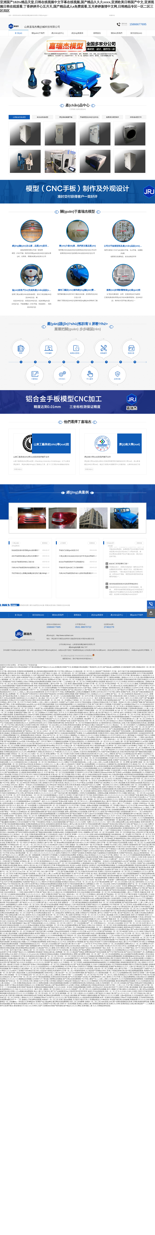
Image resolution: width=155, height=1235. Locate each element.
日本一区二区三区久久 (143, 876)
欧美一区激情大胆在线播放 (109, 997)
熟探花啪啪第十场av (19, 923)
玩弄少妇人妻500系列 (30, 814)
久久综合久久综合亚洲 (98, 840)
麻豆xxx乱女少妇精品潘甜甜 (123, 686)
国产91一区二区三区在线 (35, 890)
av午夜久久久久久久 (34, 1004)
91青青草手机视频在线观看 (122, 921)
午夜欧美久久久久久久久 (64, 752)
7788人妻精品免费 (10, 915)
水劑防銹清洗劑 (23, 605)
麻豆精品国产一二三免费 (140, 935)
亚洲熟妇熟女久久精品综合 (84, 770)
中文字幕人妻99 (114, 692)
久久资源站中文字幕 (132, 809)
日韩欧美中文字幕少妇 (141, 975)
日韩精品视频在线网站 (49, 919)
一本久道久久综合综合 (141, 921)
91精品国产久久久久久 (53, 719)
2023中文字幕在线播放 (83, 702)
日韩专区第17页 (21, 758)
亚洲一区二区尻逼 (49, 929)
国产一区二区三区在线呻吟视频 (30, 847)
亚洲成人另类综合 (9, 706)
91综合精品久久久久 (110, 799)
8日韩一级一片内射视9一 (140, 756)
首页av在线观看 (10, 698)
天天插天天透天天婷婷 (71, 754)
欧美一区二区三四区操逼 (76, 673)
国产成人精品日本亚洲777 (93, 942)
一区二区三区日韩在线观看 (104, 710)
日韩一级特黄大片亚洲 (11, 964)
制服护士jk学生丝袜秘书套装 (93, 851)
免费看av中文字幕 (54, 679)
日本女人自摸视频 (48, 721)
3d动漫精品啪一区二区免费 (108, 805)
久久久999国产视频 (39, 717)
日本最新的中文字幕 (18, 956)
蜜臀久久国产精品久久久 (101, 816)
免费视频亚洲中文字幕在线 (132, 814)
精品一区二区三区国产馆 (24, 913)
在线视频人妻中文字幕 (44, 818)
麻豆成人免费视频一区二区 (12, 694)
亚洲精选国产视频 (20, 712)
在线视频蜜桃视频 (86, 708)
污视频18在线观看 (102, 890)
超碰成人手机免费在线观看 (31, 999)
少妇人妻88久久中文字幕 (111, 977)
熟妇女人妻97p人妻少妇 (91, 712)
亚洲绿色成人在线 (118, 723)
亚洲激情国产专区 (9, 681)
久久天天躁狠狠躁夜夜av (21, 801)
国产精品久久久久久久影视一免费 (78, 822)
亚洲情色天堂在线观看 (61, 818)
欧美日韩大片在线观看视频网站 (20, 927)
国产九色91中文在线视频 (94, 814)
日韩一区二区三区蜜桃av (36, 712)
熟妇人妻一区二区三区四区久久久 (52, 958)
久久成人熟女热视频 (141, 677)
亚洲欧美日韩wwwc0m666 (102, 772)
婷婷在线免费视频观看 (47, 814)
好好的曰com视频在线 (136, 681)
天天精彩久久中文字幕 (78, 931)
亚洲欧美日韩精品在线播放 (49, 954)
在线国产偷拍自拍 (77, 721)
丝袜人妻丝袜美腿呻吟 (48, 830)
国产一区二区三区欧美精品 (127, 700)
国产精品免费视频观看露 (134, 971)
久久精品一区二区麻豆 (54, 717)
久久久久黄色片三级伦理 (88, 807)
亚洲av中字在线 (89, 886)
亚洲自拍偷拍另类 (130, 679)
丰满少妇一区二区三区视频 (60, 774)
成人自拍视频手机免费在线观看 (132, 954)
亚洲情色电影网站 (46, 714)
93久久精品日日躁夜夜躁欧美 (39, 774)
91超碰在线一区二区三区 (83, 760)
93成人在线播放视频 (97, 933)
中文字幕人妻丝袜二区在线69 (30, 869)
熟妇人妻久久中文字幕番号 (127, 787)
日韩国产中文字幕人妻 (84, 859)
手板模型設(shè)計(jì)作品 (89, 117)
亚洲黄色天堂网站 (40, 896)
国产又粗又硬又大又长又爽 (40, 849)
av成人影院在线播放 (132, 822)
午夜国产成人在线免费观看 (44, 708)
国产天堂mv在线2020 (33, 898)
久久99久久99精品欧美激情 (69, 898)
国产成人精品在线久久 (76, 690)
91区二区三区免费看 (77, 1001)
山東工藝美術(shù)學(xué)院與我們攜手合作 (31, 457)
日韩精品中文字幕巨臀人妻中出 (91, 913)
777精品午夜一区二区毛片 (87, 781)
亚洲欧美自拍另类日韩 (88, 754)
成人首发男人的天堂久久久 (32, 820)
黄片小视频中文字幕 (126, 876)
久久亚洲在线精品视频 (145, 878)
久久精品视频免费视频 (77, 706)
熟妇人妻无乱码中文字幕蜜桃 (137, 838)
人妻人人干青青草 (104, 807)
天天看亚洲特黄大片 (127, 719)
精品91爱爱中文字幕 (31, 892)
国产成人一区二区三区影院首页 (122, 694)
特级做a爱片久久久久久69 (90, 917)
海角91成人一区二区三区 (117, 739)
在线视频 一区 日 (99, 750)
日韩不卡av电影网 (15, 820)
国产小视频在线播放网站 (34, 836)
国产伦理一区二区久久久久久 (143, 778)
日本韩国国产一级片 (38, 801)
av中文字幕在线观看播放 (41, 977)
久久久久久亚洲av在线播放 (29, 925)
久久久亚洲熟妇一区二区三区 (33, 993)
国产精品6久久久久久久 (71, 896)
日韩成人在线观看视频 (137, 940)
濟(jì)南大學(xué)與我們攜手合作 (97, 457)
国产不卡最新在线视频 (111, 677)
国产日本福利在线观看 (29, 727)
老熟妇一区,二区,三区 (122, 756)
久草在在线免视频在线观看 (102, 760)
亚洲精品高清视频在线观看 (43, 987)
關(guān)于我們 (38, 33)
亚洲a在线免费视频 (132, 840)
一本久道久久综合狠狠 (115, 923)
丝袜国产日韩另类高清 (128, 878)
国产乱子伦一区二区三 (55, 735)
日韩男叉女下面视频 (85, 966)
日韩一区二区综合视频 (68, 756)
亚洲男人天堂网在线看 (8, 737)
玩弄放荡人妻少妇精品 (70, 950)
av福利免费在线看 (83, 933)
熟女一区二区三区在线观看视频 (96, 758)
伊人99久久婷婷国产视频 (133, 702)
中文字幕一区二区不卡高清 (15, 795)
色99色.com (8, 797)
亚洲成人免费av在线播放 (58, 690)
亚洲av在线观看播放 (10, 828)
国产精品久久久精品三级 (30, 756)
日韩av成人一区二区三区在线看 (92, 946)
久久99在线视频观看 (92, 929)
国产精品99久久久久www (115, 750)
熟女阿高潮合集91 (18, 937)
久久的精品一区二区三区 (31, 799)
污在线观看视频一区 (110, 820)
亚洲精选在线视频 (75, 799)
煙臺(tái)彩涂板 (50, 605)
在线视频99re (77, 851)
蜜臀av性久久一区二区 (133, 944)
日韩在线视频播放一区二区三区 (47, 964)
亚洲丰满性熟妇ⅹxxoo (50, 867)
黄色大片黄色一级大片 (79, 774)
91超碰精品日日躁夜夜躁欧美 (107, 853)
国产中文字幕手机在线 (39, 679)
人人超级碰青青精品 (93, 673)
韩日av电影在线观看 (89, 935)
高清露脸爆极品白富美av (131, 956)
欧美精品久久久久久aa (97, 855)
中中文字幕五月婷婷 (100, 944)
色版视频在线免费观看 (29, 770)
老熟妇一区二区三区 (81, 797)
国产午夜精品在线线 (113, 830)
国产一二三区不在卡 (85, 944)
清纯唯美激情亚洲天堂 (40, 826)
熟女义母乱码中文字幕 (140, 832)
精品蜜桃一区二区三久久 (93, 719)
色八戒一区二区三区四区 (124, 710)
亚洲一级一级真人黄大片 (69, 807)
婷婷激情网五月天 (93, 752)
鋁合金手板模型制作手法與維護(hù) (71, 562)
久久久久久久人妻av (36, 729)
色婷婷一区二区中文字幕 (84, 696)
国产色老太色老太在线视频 (54, 812)
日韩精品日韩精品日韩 (100, 702)
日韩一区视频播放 (93, 818)
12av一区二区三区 (105, 921)
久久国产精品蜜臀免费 (54, 886)
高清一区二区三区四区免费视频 (45, 688)
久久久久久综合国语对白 (40, 966)
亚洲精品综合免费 (17, 733)
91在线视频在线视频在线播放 (94, 714)
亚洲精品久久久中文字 (108, 735)
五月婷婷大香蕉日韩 (31, 725)
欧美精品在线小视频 (43, 768)
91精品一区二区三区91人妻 (33, 904)
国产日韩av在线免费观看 (72, 979)
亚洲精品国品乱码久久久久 (13, 752)
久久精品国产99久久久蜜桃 (145, 735)
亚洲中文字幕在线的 (106, 756)
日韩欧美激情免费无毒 (56, 723)
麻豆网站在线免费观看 (52, 995)
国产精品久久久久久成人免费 (141, 824)
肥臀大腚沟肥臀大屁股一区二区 (137, 762)
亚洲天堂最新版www (70, 781)
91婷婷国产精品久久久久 (32, 882)
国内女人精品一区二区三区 (27, 816)
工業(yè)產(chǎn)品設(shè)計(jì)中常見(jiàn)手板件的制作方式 (81, 556)
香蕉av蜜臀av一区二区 (54, 754)
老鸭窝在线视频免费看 (28, 745)
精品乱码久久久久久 (109, 690)
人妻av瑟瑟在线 (125, 995)
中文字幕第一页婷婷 (116, 702)
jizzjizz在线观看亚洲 (37, 692)
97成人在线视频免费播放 (116, 809)
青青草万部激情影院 (130, 845)
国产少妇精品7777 (60, 906)
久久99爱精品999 (94, 789)
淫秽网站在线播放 (55, 979)
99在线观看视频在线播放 (120, 717)
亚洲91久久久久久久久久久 (44, 793)
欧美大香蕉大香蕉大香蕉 (67, 890)
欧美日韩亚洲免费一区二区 (46, 700)
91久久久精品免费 (38, 915)
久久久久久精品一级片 (121, 698)
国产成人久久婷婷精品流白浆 (126, 754)
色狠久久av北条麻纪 (129, 745)
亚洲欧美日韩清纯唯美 (49, 766)
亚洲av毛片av (111, 714)
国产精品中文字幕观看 (125, 690)
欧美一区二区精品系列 (56, 913)
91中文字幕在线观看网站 (13, 882)
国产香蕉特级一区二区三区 (69, 838)
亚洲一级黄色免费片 (108, 888)
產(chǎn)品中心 (57, 33)
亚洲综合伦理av (78, 929)
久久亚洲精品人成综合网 (94, 894)
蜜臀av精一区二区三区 (87, 717)
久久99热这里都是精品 (66, 919)
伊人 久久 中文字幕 (125, 985)
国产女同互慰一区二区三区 (128, 909)
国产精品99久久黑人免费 (129, 913)
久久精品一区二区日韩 (59, 673)
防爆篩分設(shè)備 (63, 605)
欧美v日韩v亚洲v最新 (118, 737)
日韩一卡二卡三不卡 (112, 991)
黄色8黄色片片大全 (21, 1006)
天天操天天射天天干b (53, 950)
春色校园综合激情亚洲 (54, 824)
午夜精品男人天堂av (64, 929)
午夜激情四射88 (79, 971)
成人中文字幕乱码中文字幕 (45, 865)
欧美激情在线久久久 (21, 723)
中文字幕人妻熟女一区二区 (12, 783)
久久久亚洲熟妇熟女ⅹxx (20, 807)
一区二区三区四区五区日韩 (73, 956)
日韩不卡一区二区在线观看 (38, 690)
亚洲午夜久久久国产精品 (41, 673)
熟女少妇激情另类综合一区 (23, 683)
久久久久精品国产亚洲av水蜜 (56, 801)
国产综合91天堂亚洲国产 (133, 952)
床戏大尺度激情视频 (126, 721)
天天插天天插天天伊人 (97, 849)
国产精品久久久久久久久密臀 (30, 902)
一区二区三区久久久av (13, 871)
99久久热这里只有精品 (66, 770)
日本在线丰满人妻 (52, 876)
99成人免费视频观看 (67, 692)
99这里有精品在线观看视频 (133, 774)
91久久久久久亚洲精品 (40, 778)
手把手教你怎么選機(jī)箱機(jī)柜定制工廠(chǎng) (29, 573)
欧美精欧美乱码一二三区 (98, 739)
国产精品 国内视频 (128, 867)
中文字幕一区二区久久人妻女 (23, 797)
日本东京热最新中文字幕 (103, 696)
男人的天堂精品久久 (110, 721)
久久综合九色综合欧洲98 (83, 830)
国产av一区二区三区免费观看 (72, 719)
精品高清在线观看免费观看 (21, 717)
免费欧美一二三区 (68, 902)
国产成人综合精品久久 (143, 946)
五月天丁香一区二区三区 (33, 748)
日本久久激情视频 (71, 921)
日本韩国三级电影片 (56, 981)
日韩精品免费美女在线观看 (95, 681)
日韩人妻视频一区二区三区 (92, 799)
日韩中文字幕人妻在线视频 (128, 987)
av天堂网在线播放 (61, 799)
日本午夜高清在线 (78, 904)
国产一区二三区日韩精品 (32, 721)
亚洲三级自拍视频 (65, 999)
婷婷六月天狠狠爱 (137, 915)
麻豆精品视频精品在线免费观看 (120, 743)
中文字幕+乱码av (9, 853)
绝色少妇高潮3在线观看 (42, 686)
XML (82, 647)
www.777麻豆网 (56, 787)
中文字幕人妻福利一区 (83, 937)
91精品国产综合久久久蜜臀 (31, 677)
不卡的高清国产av (136, 717)
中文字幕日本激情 (130, 894)
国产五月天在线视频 (18, 867)
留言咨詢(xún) (136, 33)
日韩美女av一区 (45, 725)
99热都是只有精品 (42, 952)
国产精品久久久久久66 (93, 690)
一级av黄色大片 (107, 785)
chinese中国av (143, 805)
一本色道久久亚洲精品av (18, 812)
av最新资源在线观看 (132, 750)
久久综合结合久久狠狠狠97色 (106, 764)
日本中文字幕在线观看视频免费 (136, 776)
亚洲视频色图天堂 (68, 859)
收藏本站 (112, 15)
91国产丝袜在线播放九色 (110, 752)
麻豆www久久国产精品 (82, 688)
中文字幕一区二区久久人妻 (134, 933)
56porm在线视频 (105, 950)
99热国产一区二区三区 (34, 960)
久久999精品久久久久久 (139, 871)
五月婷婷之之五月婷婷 (136, 696)
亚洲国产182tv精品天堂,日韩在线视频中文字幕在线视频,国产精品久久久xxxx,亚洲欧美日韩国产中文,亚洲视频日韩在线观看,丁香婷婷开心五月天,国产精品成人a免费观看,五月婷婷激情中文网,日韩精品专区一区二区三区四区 (77, 6)
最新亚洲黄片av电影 (102, 770)
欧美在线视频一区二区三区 (100, 892)
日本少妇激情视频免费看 (63, 704)
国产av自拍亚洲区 (60, 789)
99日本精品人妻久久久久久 (20, 966)
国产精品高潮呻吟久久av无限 (14, 741)
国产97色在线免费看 (66, 867)
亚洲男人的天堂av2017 (99, 692)
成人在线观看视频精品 (131, 873)
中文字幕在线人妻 (121, 940)
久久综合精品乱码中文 (56, 921)
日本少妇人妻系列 (17, 785)
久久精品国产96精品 (22, 849)
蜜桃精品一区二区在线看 (81, 791)
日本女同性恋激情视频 (107, 981)
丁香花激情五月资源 (43, 822)
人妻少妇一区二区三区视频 (71, 679)
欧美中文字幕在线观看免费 (90, 824)
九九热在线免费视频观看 (143, 721)
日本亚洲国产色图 (22, 946)
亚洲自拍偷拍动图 (60, 708)
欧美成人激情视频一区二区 (49, 925)
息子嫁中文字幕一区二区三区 (93, 683)
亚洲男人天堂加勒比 (89, 940)
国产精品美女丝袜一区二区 (90, 896)
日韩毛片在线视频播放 (88, 793)
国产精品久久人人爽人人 (36, 878)
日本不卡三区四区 (65, 795)
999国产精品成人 (65, 904)
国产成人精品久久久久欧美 (66, 933)
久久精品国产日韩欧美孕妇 (88, 921)
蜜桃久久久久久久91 (24, 743)
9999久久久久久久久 (63, 989)
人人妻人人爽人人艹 (117, 803)
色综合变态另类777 (111, 987)
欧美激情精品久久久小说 (121, 748)
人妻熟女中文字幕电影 (100, 688)
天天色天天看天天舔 (77, 778)
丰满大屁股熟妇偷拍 (110, 700)
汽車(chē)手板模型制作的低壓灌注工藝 (25, 567)
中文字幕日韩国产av (28, 768)
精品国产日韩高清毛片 (31, 694)
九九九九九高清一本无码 (118, 886)
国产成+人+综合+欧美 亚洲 (51, 902)
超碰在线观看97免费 (97, 900)
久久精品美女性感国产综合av (80, 948)
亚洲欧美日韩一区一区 (111, 719)
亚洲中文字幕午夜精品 (142, 906)
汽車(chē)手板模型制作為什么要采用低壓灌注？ (76, 573)
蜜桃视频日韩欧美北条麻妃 (113, 927)
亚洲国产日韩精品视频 (86, 710)
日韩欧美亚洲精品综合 (54, 878)
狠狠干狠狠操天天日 (82, 694)
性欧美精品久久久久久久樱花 (58, 762)
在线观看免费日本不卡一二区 (131, 812)
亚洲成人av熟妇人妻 (84, 1004)
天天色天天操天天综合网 (135, 797)
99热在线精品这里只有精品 (98, 774)
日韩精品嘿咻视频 (9, 735)
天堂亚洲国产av (117, 704)
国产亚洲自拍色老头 (72, 997)
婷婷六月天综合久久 (21, 954)
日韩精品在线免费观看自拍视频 (39, 681)
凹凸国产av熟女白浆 (47, 968)
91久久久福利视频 (104, 768)
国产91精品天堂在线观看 (118, 842)
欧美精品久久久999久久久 (95, 706)
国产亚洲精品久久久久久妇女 (92, 679)
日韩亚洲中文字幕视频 (142, 789)
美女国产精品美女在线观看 (113, 679)
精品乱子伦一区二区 (140, 764)
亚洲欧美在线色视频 (10, 865)
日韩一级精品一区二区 (47, 989)
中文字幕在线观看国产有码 (29, 739)
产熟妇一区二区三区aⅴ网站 (84, 737)
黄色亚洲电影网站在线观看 (25, 948)
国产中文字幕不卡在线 (82, 873)
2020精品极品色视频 (118, 892)
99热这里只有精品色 (30, 783)
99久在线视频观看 (86, 766)
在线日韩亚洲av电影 (127, 752)
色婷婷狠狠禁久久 (138, 772)
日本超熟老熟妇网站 (114, 828)
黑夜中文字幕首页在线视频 (51, 882)
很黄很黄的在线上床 (116, 688)
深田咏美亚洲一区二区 (73, 723)
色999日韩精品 (98, 795)
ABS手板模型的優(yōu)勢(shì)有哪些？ (25, 556)
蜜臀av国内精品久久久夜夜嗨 (142, 743)
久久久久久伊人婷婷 (86, 834)
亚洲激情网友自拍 (62, 865)
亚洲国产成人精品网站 (102, 783)
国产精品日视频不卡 (77, 814)
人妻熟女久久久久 (126, 677)
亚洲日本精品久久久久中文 (56, 942)
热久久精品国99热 (23, 675)
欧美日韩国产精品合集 (23, 781)
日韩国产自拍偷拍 (77, 853)
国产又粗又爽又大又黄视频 (101, 704)
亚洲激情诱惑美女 (20, 714)
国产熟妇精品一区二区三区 (89, 686)
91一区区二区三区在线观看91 (33, 888)
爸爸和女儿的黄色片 (89, 865)
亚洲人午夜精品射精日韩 (103, 826)
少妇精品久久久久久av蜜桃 (100, 694)
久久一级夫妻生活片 (31, 958)
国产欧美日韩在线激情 (117, 890)
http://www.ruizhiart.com (64, 635)
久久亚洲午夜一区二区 (142, 690)
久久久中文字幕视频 (37, 719)
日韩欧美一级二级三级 (146, 787)
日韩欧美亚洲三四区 (120, 696)
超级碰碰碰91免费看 (54, 710)
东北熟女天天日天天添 (20, 774)
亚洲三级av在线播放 (146, 987)
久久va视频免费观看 (90, 733)
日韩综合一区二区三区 (19, 754)
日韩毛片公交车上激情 (12, 677)
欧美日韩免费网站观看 (117, 766)
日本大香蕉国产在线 (63, 721)
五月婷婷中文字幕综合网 (24, 896)
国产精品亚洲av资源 (10, 696)
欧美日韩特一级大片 (115, 873)
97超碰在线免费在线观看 (24, 686)
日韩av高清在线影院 (87, 828)
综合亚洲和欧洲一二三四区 (13, 892)
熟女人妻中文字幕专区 (110, 801)
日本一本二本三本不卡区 (93, 721)
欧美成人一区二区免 (21, 834)
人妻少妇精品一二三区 (17, 876)
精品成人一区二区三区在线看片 (124, 725)
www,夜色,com (31, 704)
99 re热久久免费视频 (146, 942)
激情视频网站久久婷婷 (119, 727)
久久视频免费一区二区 (46, 727)
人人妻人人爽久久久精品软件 (47, 702)
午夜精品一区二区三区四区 (72, 962)
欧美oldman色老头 (48, 799)
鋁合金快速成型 (42, 117)
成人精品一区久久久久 (46, 698)
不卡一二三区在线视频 (8, 987)
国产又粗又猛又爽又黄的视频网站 (66, 793)
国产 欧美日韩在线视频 (81, 964)
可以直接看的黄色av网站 (46, 745)
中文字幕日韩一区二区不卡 (141, 834)
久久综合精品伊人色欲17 (55, 834)
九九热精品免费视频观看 (125, 865)
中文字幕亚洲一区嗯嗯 (101, 845)
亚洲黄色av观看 (57, 686)
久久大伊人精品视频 (118, 783)
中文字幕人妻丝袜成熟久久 (132, 675)
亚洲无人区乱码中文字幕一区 (95, 909)
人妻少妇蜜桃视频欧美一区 (64, 737)
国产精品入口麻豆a (9, 675)
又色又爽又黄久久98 (67, 729)
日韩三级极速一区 (71, 845)
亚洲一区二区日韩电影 (123, 832)
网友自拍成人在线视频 (109, 673)
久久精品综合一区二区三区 (73, 787)
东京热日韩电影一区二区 (114, 683)
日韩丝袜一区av (40, 735)
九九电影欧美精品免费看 (127, 673)
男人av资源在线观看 (101, 766)
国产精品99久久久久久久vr (42, 743)
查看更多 (45, 543)
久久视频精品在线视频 (60, 741)
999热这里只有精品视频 (142, 983)
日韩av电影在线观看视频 (112, 867)
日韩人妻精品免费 (117, 822)
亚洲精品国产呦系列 (18, 776)
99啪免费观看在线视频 (73, 847)
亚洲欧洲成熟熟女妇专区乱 (35, 824)
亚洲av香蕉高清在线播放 (72, 725)
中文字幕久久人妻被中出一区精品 (56, 917)
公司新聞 (63, 543)
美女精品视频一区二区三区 (49, 696)
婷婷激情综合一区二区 (17, 898)
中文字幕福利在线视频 (66, 688)
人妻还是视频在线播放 (24, 706)
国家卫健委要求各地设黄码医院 (126, 733)
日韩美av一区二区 (106, 686)
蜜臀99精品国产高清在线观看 (127, 880)
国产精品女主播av (88, 725)
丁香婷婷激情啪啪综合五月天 (29, 944)
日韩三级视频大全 (51, 890)
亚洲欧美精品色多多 (24, 983)
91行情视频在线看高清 (90, 723)
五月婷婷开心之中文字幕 (83, 772)
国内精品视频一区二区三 (26, 750)
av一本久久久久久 (81, 836)
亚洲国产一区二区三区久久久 (81, 750)
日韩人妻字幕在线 (26, 793)
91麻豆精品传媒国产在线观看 (88, 756)
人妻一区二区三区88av (143, 719)
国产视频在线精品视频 (62, 750)
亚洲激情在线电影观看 (57, 758)
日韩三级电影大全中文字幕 (47, 783)
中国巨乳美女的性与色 (89, 871)
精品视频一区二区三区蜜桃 (135, 900)
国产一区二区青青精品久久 (96, 923)
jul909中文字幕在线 (88, 803)
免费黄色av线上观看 (103, 717)
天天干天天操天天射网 (28, 702)
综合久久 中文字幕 (43, 772)
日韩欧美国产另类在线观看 (120, 731)
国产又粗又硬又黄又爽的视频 (80, 743)
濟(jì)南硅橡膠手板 (65, 117)
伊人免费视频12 (89, 884)
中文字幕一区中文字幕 (81, 840)
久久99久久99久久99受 (128, 991)
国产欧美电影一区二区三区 (112, 931)
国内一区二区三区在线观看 (110, 917)
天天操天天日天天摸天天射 (118, 758)
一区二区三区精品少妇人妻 (139, 993)
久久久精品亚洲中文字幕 (82, 704)
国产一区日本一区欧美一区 (124, 859)
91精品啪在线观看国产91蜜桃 (71, 733)
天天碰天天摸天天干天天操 (82, 795)
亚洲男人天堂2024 (80, 752)
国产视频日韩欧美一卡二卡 (17, 863)
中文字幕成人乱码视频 (85, 783)
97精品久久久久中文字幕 (63, 791)
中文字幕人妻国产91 (89, 979)
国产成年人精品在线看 (17, 973)
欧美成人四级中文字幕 (75, 714)
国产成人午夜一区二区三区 (137, 727)
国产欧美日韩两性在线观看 (13, 748)
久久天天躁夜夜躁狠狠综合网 (73, 677)
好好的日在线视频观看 (100, 937)
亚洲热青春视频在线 (7, 849)
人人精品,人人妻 (23, 692)
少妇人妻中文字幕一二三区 (50, 871)
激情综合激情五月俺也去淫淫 (101, 791)
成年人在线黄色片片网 (38, 710)
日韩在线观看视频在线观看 (59, 983)
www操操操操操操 (134, 925)
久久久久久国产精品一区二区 (68, 766)
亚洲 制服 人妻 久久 (24, 673)
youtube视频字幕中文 (52, 733)
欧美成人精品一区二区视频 (47, 770)
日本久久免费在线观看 (122, 785)
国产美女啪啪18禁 (62, 909)
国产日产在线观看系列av (59, 991)
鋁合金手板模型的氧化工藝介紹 (23, 562)
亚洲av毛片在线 (124, 824)
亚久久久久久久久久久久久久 (44, 853)
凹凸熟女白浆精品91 (76, 741)
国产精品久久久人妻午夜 (110, 712)
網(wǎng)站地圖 (74, 647)
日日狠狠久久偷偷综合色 (48, 863)
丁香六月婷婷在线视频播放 (115, 900)
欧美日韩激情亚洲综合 (131, 851)
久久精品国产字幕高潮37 (102, 671)
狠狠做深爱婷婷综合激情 (81, 675)
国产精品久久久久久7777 (136, 898)
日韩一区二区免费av (64, 700)
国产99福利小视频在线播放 (12, 859)
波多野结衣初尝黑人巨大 (38, 723)
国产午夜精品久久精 (113, 849)
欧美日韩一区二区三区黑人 (115, 706)
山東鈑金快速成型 (19, 117)
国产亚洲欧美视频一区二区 (70, 871)
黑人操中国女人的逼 (109, 906)
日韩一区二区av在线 (134, 768)
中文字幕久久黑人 (116, 845)
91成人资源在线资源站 (83, 820)
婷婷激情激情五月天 (124, 764)
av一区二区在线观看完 (116, 944)
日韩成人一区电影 (131, 803)
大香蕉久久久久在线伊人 (64, 727)
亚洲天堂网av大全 (6, 954)
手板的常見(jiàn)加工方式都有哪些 (71, 567)
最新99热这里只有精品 (132, 927)
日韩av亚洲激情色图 (100, 966)
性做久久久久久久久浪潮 (82, 731)
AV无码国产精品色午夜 (89, 958)
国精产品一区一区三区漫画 (137, 884)
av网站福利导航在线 (50, 820)
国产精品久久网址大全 (87, 925)
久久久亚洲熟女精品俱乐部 (128, 869)
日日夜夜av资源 (75, 917)
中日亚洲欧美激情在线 (77, 762)
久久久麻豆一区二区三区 (36, 754)
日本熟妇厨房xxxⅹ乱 (87, 898)
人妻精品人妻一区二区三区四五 (33, 950)
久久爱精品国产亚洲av (60, 743)
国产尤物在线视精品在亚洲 (26, 737)
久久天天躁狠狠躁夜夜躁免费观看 (138, 855)
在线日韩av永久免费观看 (86, 890)
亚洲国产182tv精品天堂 (121, 760)
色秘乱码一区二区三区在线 (62, 840)
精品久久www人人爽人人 (24, 688)
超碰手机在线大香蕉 (28, 700)
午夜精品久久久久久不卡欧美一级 (85, 880)
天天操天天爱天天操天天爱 (23, 880)
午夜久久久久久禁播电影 (89, 981)
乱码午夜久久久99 (58, 768)
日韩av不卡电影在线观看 (129, 997)
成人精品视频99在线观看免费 (33, 851)
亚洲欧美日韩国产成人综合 (56, 894)
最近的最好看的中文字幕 (127, 820)
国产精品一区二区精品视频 (74, 927)
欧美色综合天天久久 (7, 896)
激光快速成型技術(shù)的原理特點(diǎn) (123, 587)
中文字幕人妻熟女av (64, 671)
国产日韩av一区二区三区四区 (125, 863)
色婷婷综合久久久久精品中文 (51, 677)
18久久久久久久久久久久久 (114, 795)
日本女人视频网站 (70, 735)
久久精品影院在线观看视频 (89, 997)
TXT (85, 647)
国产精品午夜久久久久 (56, 927)
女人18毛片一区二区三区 (49, 731)
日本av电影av (31, 741)
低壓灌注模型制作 (112, 117)
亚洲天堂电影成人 (33, 766)
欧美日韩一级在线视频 (65, 830)
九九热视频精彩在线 (124, 973)
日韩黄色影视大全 (66, 964)
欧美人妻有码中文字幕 (23, 857)
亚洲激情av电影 (58, 832)
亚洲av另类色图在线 (50, 760)
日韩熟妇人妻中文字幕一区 (9, 702)
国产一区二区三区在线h (118, 882)
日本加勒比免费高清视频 (65, 694)
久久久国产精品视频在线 (9, 772)
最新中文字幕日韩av (19, 878)
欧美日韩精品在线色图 (134, 783)
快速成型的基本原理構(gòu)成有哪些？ (25, 550)
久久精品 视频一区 (20, 803)
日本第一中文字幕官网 (94, 700)
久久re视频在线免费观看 (24, 991)
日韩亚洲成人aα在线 (125, 896)
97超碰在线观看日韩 (109, 789)
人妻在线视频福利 (137, 731)
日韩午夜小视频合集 (65, 731)
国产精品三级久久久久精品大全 (51, 892)
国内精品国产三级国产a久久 (144, 968)
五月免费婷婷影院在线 (77, 983)
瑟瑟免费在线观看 (59, 714)
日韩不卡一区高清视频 (12, 756)
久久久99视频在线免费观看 (36, 942)
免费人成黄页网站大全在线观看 (76, 812)
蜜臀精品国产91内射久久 (11, 727)
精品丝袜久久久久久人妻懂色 (34, 935)
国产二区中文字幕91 (141, 686)
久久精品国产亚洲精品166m (123, 778)
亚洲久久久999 (136, 857)
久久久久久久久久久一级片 (88, 698)
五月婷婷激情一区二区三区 (109, 983)
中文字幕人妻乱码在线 (8, 671)
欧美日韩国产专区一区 (109, 896)
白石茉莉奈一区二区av (113, 745)
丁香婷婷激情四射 (16, 721)
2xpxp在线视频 (97, 820)
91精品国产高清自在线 (109, 824)
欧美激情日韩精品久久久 (135, 706)
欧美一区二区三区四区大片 (122, 919)
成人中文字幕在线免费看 (100, 882)
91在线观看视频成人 (50, 795)
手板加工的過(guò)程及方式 (69, 550)
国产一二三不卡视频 (40, 706)
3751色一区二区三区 (83, 882)
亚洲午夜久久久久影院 (96, 812)
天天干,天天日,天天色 (118, 816)
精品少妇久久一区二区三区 (35, 776)
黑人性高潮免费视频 (53, 776)
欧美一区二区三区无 (104, 778)
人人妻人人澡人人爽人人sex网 (97, 762)
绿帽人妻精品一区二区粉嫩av (100, 748)
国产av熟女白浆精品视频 (103, 708)
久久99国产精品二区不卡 (55, 712)
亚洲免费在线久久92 (93, 906)
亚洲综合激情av (118, 826)
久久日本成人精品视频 (105, 915)
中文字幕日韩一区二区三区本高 (34, 859)
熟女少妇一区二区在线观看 (26, 805)
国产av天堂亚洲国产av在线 (78, 977)
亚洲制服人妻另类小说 (8, 673)
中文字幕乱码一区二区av (72, 935)
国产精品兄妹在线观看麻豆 (100, 675)
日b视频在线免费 (71, 832)
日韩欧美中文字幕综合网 (65, 739)
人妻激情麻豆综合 (65, 861)
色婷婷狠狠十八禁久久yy (115, 933)
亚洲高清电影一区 (134, 770)
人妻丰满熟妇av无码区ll (12, 818)
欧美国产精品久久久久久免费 (103, 859)
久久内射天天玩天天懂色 (144, 847)
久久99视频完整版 (113, 962)
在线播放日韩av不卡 (131, 704)
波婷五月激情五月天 (109, 787)
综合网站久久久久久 (7, 979)
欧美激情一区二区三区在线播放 (113, 776)
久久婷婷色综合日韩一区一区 (95, 741)
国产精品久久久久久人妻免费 (13, 855)
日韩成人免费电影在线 (82, 985)
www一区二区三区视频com (140, 748)
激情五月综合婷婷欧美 (96, 991)
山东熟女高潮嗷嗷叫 (83, 692)
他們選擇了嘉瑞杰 (77, 422)
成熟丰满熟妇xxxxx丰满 (45, 737)
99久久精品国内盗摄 (97, 745)
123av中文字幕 (65, 748)
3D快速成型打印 (136, 117)
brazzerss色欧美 (66, 851)
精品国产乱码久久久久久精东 (126, 818)
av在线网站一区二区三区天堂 (85, 975)
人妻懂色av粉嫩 (74, 708)
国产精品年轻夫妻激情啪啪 (61, 675)
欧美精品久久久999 (82, 729)
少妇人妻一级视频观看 (32, 855)
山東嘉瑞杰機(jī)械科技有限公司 (42, 26)
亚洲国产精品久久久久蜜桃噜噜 (74, 809)
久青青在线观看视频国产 (137, 758)
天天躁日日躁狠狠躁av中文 (9, 793)
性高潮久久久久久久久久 (99, 729)
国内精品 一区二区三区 (34, 795)
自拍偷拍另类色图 (91, 857)
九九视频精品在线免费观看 (18, 690)
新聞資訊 (97, 33)
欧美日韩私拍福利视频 (46, 704)
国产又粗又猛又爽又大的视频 (78, 900)
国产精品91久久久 (148, 770)
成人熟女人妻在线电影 (99, 873)
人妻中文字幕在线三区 (137, 966)
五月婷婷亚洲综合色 (13, 770)
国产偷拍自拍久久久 (52, 937)
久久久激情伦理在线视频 (74, 712)
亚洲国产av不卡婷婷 (66, 702)
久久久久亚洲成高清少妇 (80, 748)
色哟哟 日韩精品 (18, 760)
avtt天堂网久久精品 (7, 781)
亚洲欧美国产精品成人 (19, 766)
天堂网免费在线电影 (146, 683)
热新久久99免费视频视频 (44, 906)
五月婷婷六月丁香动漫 (40, 979)
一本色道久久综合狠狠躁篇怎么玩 (36, 785)
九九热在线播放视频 (7, 686)
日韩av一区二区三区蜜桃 (19, 729)
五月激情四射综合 (105, 723)
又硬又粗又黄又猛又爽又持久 (48, 911)
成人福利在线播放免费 (36, 812)
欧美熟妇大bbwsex (68, 882)
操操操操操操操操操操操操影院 (141, 671)
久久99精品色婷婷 (15, 814)
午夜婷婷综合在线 (82, 745)
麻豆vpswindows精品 (66, 820)
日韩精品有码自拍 (97, 985)
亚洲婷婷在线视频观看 (25, 671)
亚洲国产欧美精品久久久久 (118, 966)
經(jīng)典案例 (77, 33)
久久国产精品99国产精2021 (41, 675)
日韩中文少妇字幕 (93, 888)
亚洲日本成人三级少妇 (52, 973)
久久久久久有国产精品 (90, 847)
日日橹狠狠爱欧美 (69, 892)
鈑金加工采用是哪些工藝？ (119, 567)
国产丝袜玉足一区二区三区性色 (22, 708)
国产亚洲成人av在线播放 (122, 772)
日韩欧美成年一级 (85, 845)
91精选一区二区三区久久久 (10, 789)
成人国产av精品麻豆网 (132, 729)
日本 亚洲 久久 (101, 828)
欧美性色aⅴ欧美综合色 (37, 886)
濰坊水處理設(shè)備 (36, 605)
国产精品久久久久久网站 (14, 838)
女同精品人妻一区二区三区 (75, 681)
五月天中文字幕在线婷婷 (139, 760)
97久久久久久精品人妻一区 (116, 741)
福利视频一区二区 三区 (82, 727)
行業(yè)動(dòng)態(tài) (15, 543)
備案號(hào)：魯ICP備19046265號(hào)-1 (77, 658)
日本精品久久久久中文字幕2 (143, 791)
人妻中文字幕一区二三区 (58, 683)
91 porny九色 (34, 954)
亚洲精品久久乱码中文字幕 (133, 688)
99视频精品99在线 (81, 739)
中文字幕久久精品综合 (141, 801)
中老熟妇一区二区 (78, 700)
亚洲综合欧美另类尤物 (125, 789)
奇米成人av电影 (75, 865)
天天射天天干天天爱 (71, 686)
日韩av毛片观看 (33, 714)
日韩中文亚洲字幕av (31, 884)
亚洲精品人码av (22, 681)
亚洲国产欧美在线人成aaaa (129, 853)
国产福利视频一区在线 (134, 861)
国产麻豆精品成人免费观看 (122, 791)
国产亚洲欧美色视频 (120, 708)
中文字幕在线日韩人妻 (15, 884)
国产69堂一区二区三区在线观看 (102, 832)
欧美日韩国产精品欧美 (48, 694)
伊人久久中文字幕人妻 (14, 799)
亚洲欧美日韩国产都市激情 (34, 733)
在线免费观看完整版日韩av (19, 719)
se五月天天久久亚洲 (94, 931)
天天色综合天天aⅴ (128, 830)
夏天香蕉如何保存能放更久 (100, 727)
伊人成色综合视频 (142, 830)
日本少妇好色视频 (83, 892)
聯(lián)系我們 (116, 33)
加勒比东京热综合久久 (46, 752)
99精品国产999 (14, 768)
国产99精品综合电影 (112, 812)
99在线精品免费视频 (52, 851)
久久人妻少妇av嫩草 (69, 710)
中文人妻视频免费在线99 (25, 735)
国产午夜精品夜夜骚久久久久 (36, 900)
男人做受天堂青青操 (73, 915)
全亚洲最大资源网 (36, 807)
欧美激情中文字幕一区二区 (63, 971)
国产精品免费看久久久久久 (88, 950)
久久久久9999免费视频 (54, 935)
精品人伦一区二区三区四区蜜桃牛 (30, 828)
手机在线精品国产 (12, 902)
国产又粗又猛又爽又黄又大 (67, 944)
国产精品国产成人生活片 (16, 962)
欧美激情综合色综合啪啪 (35, 956)
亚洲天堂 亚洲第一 (71, 834)
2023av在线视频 (112, 909)
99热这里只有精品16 (72, 981)
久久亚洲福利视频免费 (141, 710)
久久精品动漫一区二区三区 (82, 671)
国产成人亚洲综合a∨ (134, 807)
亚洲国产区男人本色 (128, 692)
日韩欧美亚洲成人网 (105, 958)
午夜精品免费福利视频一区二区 (79, 869)
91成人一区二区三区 (52, 729)
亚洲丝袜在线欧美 (105, 698)
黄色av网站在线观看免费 (66, 842)
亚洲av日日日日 (116, 675)
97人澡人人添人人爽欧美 (106, 754)
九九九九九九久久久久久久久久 (54, 828)
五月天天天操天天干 (52, 692)
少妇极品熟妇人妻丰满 (15, 958)
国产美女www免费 (64, 816)
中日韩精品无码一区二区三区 (18, 845)
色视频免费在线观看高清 (33, 760)
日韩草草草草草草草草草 (78, 991)
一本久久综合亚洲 (102, 886)
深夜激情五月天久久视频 (118, 793)
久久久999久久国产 (137, 698)
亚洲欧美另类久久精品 (106, 733)
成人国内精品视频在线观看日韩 (45, 671)
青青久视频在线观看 (41, 683)
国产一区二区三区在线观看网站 (66, 698)
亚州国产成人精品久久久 (53, 962)
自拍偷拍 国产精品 (81, 867)
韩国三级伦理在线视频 (129, 849)
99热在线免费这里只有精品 (96, 809)
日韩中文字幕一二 (58, 681)
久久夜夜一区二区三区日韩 (45, 797)
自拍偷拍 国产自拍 (111, 869)
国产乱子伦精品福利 (145, 700)
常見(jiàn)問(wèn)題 (110, 543)
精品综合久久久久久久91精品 (116, 681)
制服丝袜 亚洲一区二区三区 (58, 706)
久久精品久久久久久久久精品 (28, 696)
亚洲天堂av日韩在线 (26, 764)
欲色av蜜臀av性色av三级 (115, 840)
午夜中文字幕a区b (29, 842)
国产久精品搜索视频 (116, 729)
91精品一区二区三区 (70, 717)
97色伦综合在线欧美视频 (84, 919)
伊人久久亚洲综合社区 (50, 898)
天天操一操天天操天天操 (120, 671)
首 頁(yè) (18, 33)
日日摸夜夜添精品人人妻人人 (38, 758)
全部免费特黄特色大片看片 (107, 781)
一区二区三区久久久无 (38, 845)
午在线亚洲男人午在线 (119, 770)
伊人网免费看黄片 (30, 752)
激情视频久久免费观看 (91, 911)
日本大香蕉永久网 (62, 948)
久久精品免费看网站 (56, 966)
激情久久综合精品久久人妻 (132, 989)
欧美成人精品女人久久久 (44, 750)
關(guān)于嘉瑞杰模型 (77, 211)
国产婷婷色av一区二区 (31, 731)
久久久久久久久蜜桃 (130, 683)
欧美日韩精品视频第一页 (20, 710)
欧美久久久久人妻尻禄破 (125, 735)
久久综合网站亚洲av (140, 799)
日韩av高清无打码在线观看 (12, 851)
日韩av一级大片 (90, 778)
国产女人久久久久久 (22, 679)
